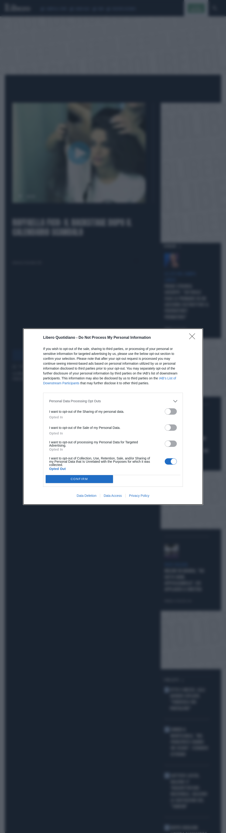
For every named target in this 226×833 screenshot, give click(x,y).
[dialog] (113, 417)
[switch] (171, 411)
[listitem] (113, 401)
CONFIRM (79, 479)
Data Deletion (86, 496)
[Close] (193, 337)
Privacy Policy (139, 496)
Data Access (113, 496)
